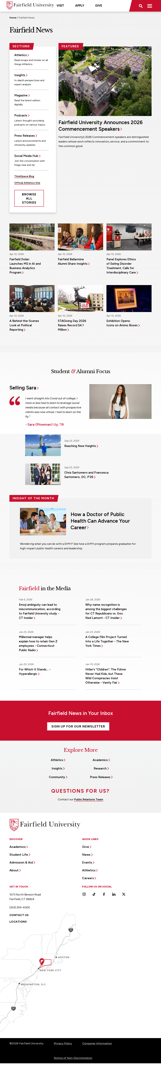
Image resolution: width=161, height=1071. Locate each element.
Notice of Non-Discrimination (73, 1058)
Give (98, 5)
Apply (79, 5)
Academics (100, 760)
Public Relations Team (88, 799)
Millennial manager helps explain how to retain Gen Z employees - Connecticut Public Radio (38, 643)
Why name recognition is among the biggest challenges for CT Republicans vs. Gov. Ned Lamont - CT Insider (106, 611)
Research (100, 768)
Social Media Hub (26, 156)
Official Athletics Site (27, 182)
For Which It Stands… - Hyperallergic (35, 672)
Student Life (18, 854)
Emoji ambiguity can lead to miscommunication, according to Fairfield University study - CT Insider (39, 611)
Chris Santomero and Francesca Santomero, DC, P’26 (86, 475)
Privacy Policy (63, 1043)
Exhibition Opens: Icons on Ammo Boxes (122, 323)
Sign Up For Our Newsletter (78, 726)
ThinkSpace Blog (24, 176)
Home (13, 17)
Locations (18, 921)
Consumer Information (97, 1043)
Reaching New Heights (80, 446)
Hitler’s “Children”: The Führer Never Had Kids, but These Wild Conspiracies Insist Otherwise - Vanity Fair (105, 676)
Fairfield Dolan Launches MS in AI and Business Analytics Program (25, 265)
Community (57, 777)
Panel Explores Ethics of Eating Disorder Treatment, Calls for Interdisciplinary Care (121, 265)
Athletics (20, 55)
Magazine (21, 95)
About (14, 870)
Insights (19, 75)
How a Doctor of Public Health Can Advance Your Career (100, 520)
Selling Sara (22, 388)
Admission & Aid (21, 862)
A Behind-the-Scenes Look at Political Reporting (24, 325)
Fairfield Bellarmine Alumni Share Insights (72, 261)
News (86, 854)
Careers (88, 878)
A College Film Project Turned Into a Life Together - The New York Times (107, 641)
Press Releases (24, 135)
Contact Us (19, 915)
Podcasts (20, 115)
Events (87, 862)
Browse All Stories (29, 198)
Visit (60, 5)
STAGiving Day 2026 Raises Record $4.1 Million (72, 325)
